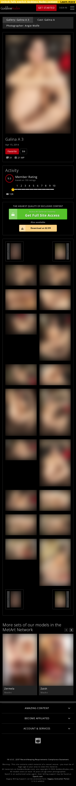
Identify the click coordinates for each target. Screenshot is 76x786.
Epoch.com (38, 776)
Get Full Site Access (37, 214)
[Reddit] (38, 740)
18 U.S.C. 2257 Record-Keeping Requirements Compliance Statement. (38, 759)
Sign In (63, 7)
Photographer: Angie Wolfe (23, 25)
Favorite (12, 151)
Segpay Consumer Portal (58, 779)
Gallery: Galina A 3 (17, 19)
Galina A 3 (14, 139)
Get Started (46, 7)
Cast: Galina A (46, 19)
